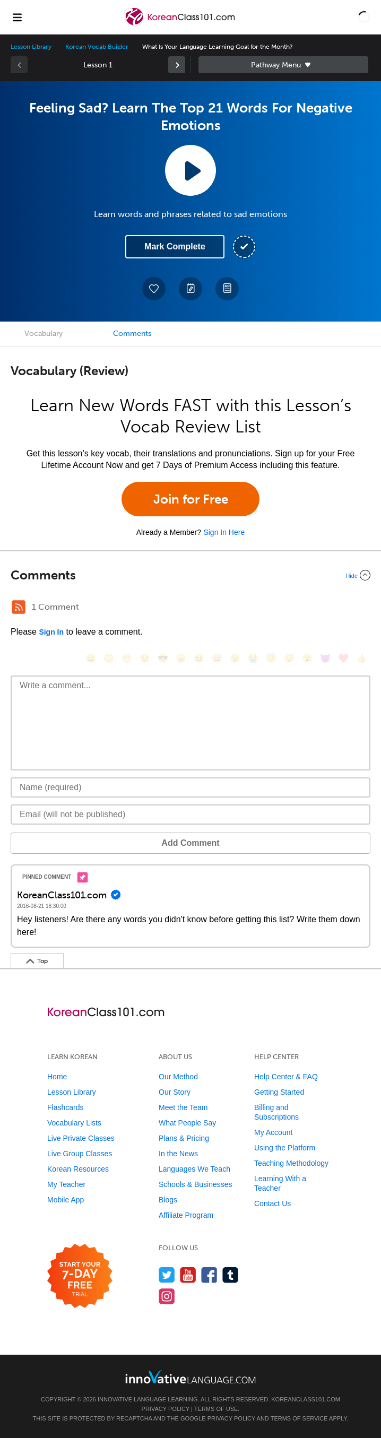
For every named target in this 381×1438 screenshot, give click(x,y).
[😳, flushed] (109, 658)
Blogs (168, 1200)
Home (57, 1076)
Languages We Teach (194, 1169)
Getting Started (279, 1092)
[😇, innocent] (271, 658)
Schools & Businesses (195, 1184)
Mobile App (65, 1200)
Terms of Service (299, 1418)
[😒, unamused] (145, 658)
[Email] (190, 814)
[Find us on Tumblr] (230, 1275)
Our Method (178, 1076)
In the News (178, 1153)
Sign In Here (224, 532)
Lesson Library (31, 46)
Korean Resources (78, 1169)
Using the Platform (284, 1148)
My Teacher (66, 1184)
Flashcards (65, 1107)
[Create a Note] (190, 288)
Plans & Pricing (184, 1138)
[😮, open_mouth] (307, 658)
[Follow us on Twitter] (167, 1275)
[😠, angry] (181, 658)
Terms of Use (216, 1409)
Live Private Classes (81, 1138)
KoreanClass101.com (305, 1399)
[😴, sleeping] (289, 658)
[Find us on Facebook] (209, 1275)
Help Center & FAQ (286, 1076)
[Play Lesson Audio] (190, 170)
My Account (273, 1132)
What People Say (187, 1123)
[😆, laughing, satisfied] (199, 658)
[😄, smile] (91, 658)
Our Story (174, 1092)
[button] (364, 17)
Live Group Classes (79, 1153)
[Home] (180, 24)
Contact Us (272, 1203)
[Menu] (17, 17)
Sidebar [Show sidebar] (283, 64)
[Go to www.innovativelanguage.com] (190, 1377)
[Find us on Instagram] (167, 1296)
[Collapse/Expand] (190, 575)
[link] (176, 64)
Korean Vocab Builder (96, 46)
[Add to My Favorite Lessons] (154, 288)
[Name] (190, 787)
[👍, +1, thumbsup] (361, 658)
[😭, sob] (253, 658)
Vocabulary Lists (74, 1123)
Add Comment (190, 842)
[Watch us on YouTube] (188, 1275)
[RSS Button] (19, 607)
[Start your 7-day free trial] (79, 1276)
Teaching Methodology (291, 1163)
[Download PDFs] (227, 288)
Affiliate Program (186, 1215)
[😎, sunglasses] (163, 658)
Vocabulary (43, 333)
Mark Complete (174, 246)
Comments (132, 333)
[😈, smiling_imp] (325, 658)
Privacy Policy (165, 1409)
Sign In (51, 632)
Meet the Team (183, 1107)
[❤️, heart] (343, 658)
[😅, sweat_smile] (217, 658)
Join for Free (190, 499)
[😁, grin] (127, 658)
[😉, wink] (235, 658)
